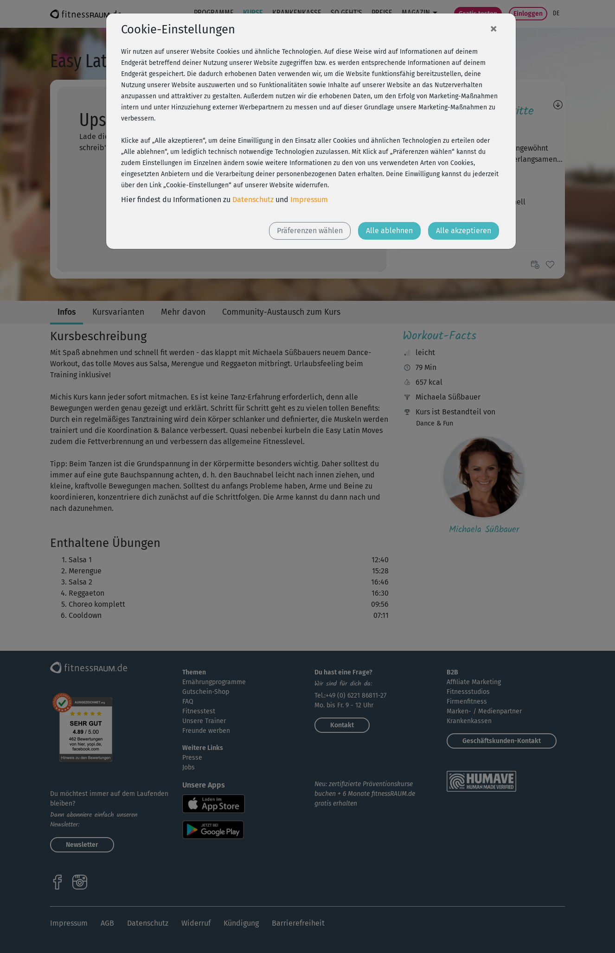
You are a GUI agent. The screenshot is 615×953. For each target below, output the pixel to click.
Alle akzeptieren (463, 230)
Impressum (309, 199)
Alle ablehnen (389, 230)
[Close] (493, 28)
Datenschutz (253, 199)
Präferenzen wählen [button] (310, 230)
